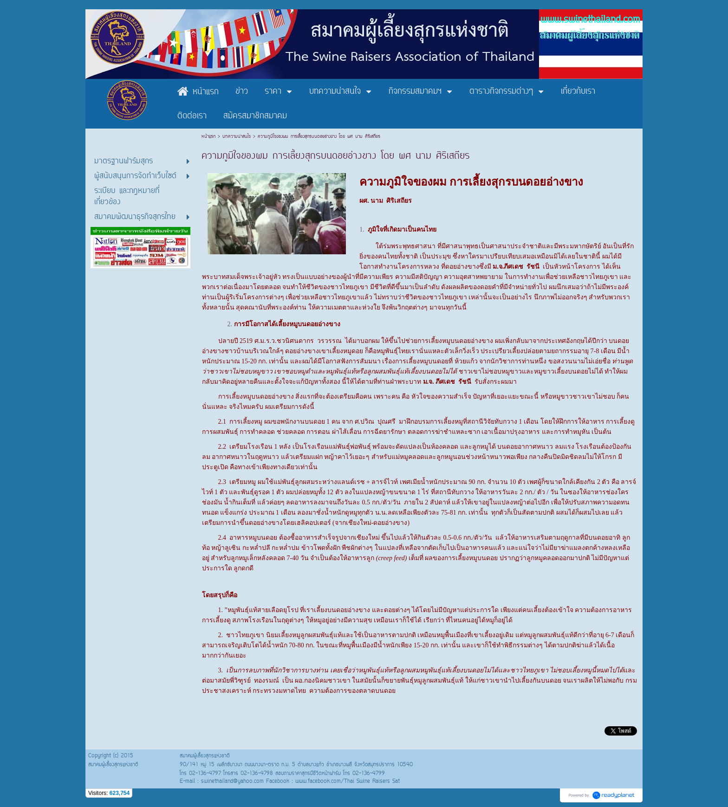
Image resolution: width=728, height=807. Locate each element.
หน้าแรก (210, 136)
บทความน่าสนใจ (236, 136)
